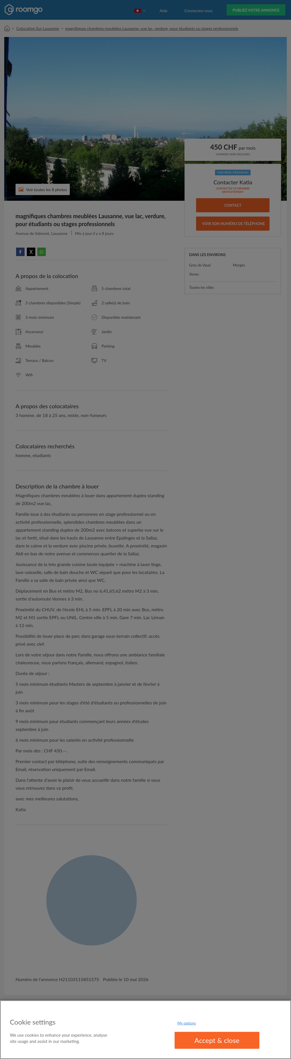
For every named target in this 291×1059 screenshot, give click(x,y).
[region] (145, 1029)
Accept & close (217, 1040)
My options (186, 1023)
